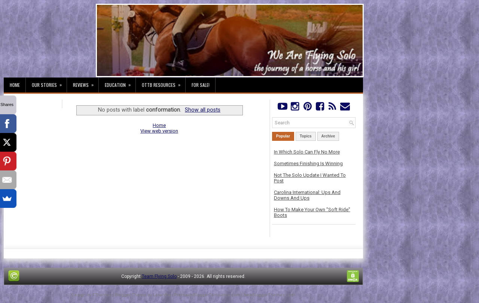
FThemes (102, 295)
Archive (328, 136)
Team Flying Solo (159, 276)
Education (120, 83)
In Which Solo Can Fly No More (307, 152)
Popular (283, 136)
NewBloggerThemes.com (269, 295)
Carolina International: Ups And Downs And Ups (307, 195)
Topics (305, 136)
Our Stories (49, 83)
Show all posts (202, 110)
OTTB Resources (163, 83)
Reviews (85, 83)
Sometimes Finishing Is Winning (308, 163)
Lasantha (162, 295)
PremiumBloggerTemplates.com (207, 295)
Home (15, 85)
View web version (159, 131)
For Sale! (201, 85)
